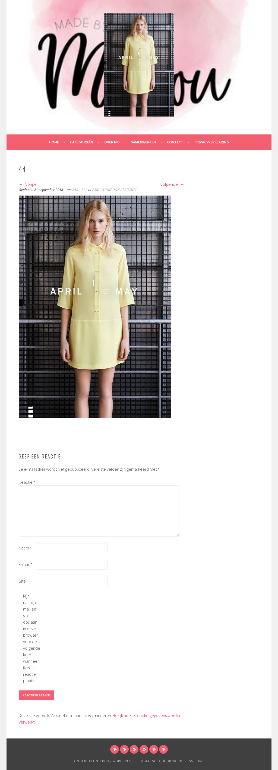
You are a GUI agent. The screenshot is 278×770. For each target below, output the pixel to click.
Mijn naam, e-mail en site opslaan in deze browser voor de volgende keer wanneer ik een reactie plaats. (31, 638)
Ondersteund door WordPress (104, 761)
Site (22, 581)
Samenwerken (143, 142)
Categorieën (81, 142)
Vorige (28, 184)
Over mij (112, 142)
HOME (54, 142)
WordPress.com (187, 761)
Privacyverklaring (211, 142)
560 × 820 (79, 190)
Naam (25, 548)
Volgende (172, 184)
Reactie (27, 482)
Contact (175, 142)
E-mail (26, 564)
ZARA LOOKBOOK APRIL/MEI (114, 190)
